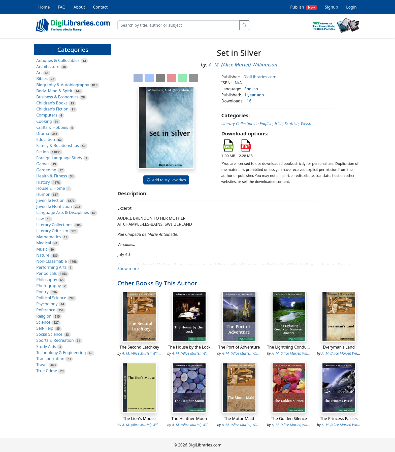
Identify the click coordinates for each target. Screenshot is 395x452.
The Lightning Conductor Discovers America (308, 347)
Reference (45, 310)
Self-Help (44, 328)
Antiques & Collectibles (58, 60)
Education (45, 139)
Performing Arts (51, 267)
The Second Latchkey (139, 347)
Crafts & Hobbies (52, 127)
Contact (100, 7)
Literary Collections (54, 225)
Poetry (42, 291)
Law (40, 218)
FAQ (61, 7)
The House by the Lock (189, 347)
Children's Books (52, 103)
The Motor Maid (239, 418)
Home (44, 7)
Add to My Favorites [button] (166, 179)
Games (42, 164)
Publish (303, 7)
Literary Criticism (52, 231)
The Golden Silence (289, 418)
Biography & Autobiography (62, 85)
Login (351, 7)
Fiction (42, 152)
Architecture (47, 66)
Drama (42, 133)
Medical (43, 243)
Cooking (44, 121)
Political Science (51, 297)
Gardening (46, 170)
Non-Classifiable (51, 261)
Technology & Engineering (61, 352)
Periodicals (46, 273)
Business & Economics (57, 97)
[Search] (178, 25)
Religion (44, 316)
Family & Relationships (57, 145)
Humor (43, 194)
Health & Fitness (51, 176)
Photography (48, 285)
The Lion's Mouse (139, 418)
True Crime (46, 370)
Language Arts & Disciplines (62, 212)
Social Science (49, 334)
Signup (331, 7)
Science (43, 322)
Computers (46, 115)
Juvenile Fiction (50, 200)
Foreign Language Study (59, 158)
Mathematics (48, 237)
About (79, 7)
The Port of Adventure (239, 347)
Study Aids (46, 346)
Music (41, 249)
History (43, 182)
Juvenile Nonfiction (54, 206)
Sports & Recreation (55, 340)
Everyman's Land (339, 347)
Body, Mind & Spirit (54, 91)
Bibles (42, 78)
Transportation (50, 358)
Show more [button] (128, 268)
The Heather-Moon (189, 418)
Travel (42, 364)
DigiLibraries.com (259, 77)
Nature (42, 255)
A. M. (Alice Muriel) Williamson (243, 64)
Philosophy (46, 279)
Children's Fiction (52, 109)
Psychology (47, 304)
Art (39, 72)
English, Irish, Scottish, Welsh (285, 123)
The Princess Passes (338, 418)
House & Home (50, 188)
